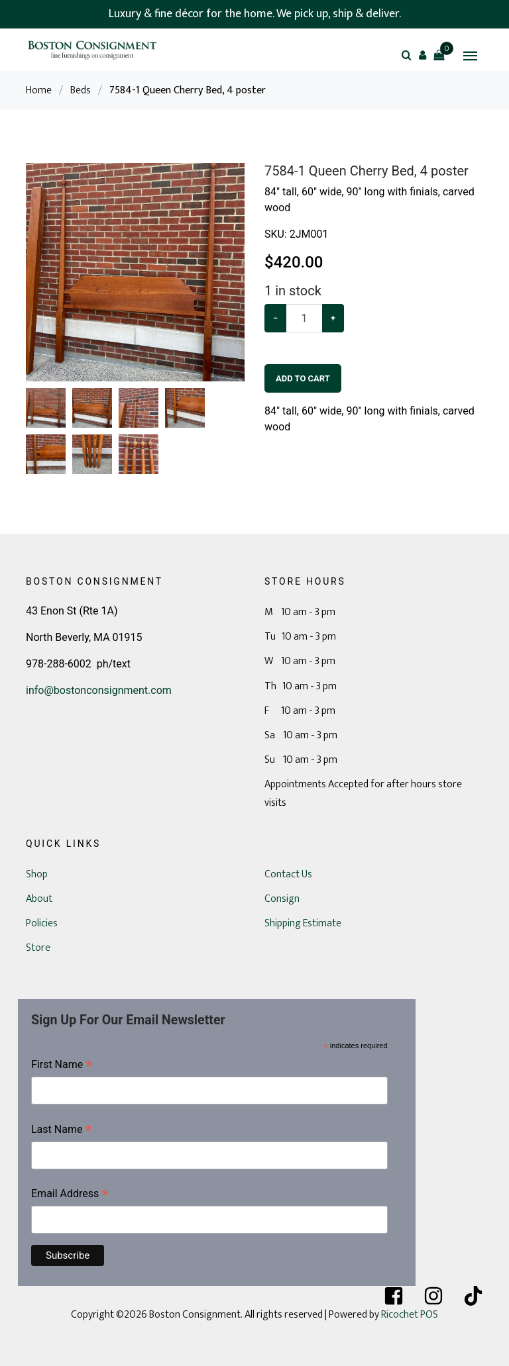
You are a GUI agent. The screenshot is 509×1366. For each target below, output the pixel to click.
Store (38, 948)
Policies (42, 923)
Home (39, 90)
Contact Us (288, 874)
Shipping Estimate (302, 923)
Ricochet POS (409, 1315)
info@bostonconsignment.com (99, 690)
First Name (62, 1066)
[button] (423, 55)
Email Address (70, 1195)
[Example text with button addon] (304, 318)
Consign (282, 899)
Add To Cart (303, 378)
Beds (80, 90)
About (39, 899)
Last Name (61, 1131)
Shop (37, 874)
